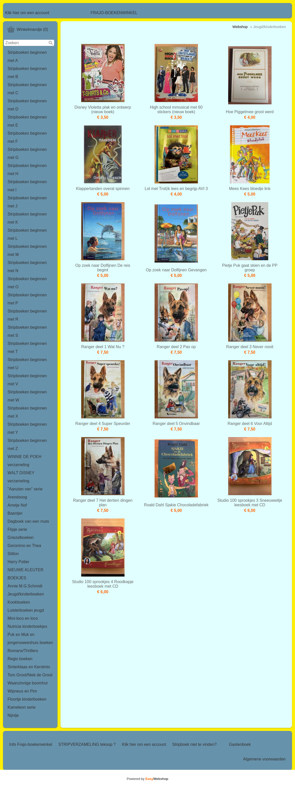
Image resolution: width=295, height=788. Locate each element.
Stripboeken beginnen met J (27, 202)
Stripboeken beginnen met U (27, 363)
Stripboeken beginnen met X (27, 412)
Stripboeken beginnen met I (27, 186)
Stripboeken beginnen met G (27, 153)
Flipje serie (17, 529)
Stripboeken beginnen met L (27, 234)
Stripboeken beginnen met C (27, 89)
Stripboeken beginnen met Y (27, 428)
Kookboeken (19, 602)
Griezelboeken (21, 537)
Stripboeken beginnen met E (27, 121)
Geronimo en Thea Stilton (24, 549)
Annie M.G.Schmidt (25, 586)
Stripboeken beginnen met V (27, 380)
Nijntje (13, 715)
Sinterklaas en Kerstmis (29, 667)
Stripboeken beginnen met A (27, 56)
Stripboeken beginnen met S (27, 331)
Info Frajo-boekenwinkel (30, 744)
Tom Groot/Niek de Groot (30, 675)
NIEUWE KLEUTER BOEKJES (25, 574)
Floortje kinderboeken (27, 699)
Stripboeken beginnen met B (27, 72)
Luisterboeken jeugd (26, 610)
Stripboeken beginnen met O (27, 283)
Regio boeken (20, 659)
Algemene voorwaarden (264, 759)
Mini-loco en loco (23, 618)
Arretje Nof (17, 505)
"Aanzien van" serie (25, 489)
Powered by (147, 779)
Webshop (240, 27)
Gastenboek (240, 744)
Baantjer (15, 513)
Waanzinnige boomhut (28, 683)
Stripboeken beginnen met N (27, 266)
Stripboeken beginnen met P (27, 299)
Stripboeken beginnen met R (27, 315)
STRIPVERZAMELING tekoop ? (87, 744)
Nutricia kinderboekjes (27, 626)
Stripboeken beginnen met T (27, 347)
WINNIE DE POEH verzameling (24, 461)
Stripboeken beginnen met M (27, 250)
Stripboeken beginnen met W (27, 396)
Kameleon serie (22, 707)
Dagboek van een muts (28, 521)
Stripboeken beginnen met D (27, 105)
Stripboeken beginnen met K (27, 218)
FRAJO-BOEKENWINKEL (114, 13)
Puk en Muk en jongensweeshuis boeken (30, 638)
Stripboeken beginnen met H (27, 169)
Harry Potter (18, 562)
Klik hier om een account (27, 13)
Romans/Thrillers (23, 651)
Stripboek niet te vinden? (194, 744)
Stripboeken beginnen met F (27, 137)
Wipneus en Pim (22, 691)
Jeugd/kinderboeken (26, 594)
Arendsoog (17, 497)
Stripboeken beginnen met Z (27, 444)
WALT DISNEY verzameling (21, 477)
